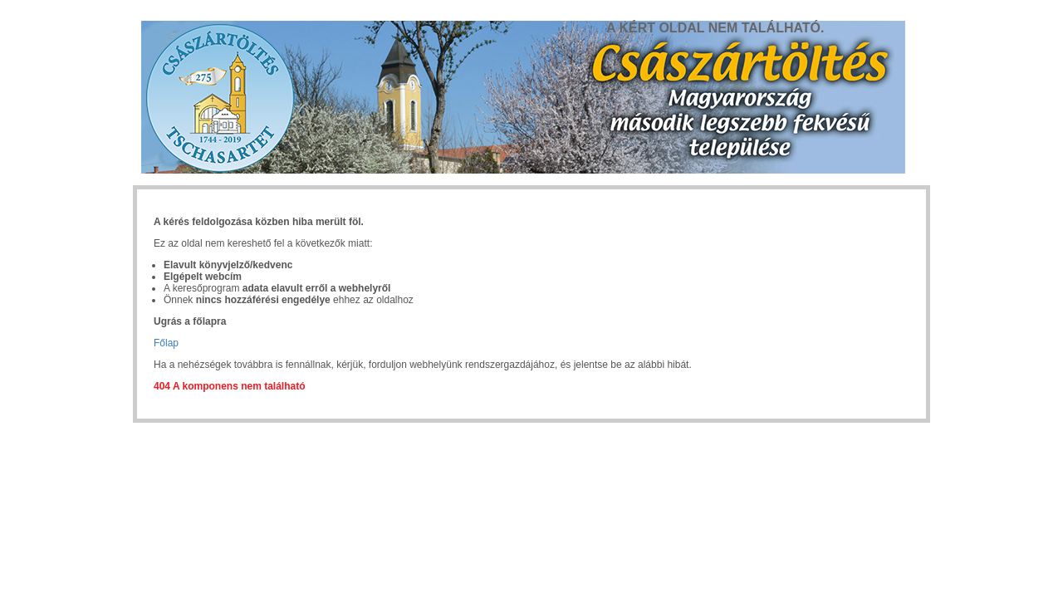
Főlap (166, 343)
